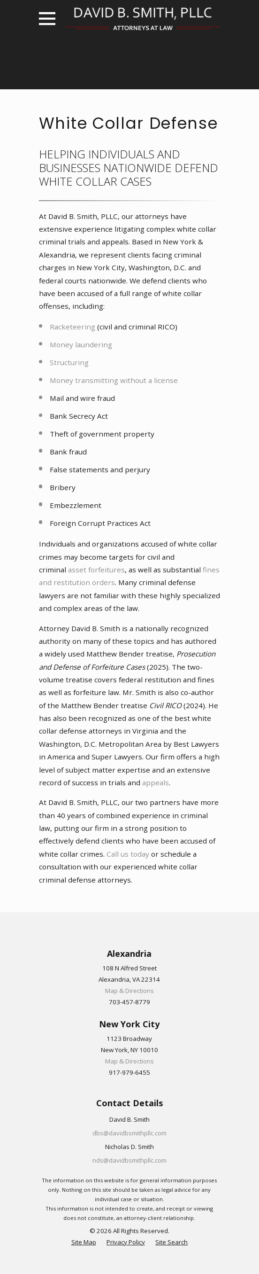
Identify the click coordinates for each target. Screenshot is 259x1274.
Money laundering (81, 344)
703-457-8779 (129, 1002)
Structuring (69, 362)
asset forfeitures (96, 569)
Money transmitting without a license (114, 380)
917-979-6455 (129, 1072)
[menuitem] (83, 1242)
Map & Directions (129, 990)
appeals (155, 782)
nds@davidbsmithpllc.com (129, 1160)
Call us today (128, 854)
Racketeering (72, 326)
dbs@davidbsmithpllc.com (129, 1133)
